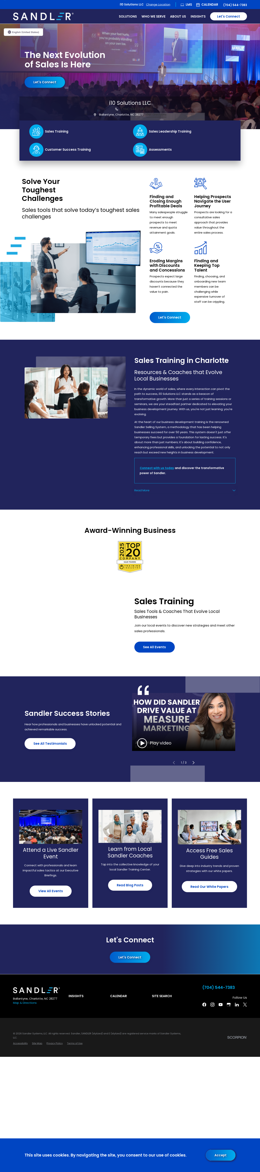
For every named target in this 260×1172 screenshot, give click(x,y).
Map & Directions (25, 1003)
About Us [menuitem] (178, 16)
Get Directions (156, 115)
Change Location (158, 4)
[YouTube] (221, 1005)
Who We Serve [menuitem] (154, 16)
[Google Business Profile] (229, 1005)
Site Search (162, 996)
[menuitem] (20, 1043)
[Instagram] (212, 1005)
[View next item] (193, 762)
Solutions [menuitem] (128, 16)
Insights (76, 996)
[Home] (43, 16)
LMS (189, 4)
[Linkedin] (237, 1005)
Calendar (209, 4)
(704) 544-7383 (235, 5)
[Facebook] (204, 1005)
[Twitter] (245, 1005)
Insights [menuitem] (198, 16)
